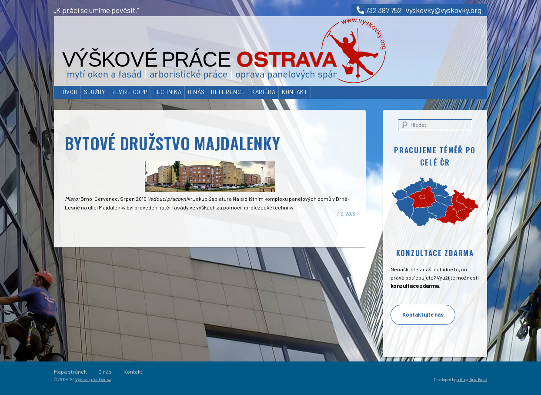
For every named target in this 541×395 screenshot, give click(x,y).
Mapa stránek (70, 371)
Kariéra (263, 91)
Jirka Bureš (478, 379)
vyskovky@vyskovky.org (443, 10)
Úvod (70, 91)
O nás (196, 91)
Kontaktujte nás (423, 314)
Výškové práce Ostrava (93, 379)
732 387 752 (379, 10)
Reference (228, 91)
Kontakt (294, 91)
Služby (94, 91)
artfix (461, 379)
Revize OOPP (129, 91)
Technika (167, 91)
